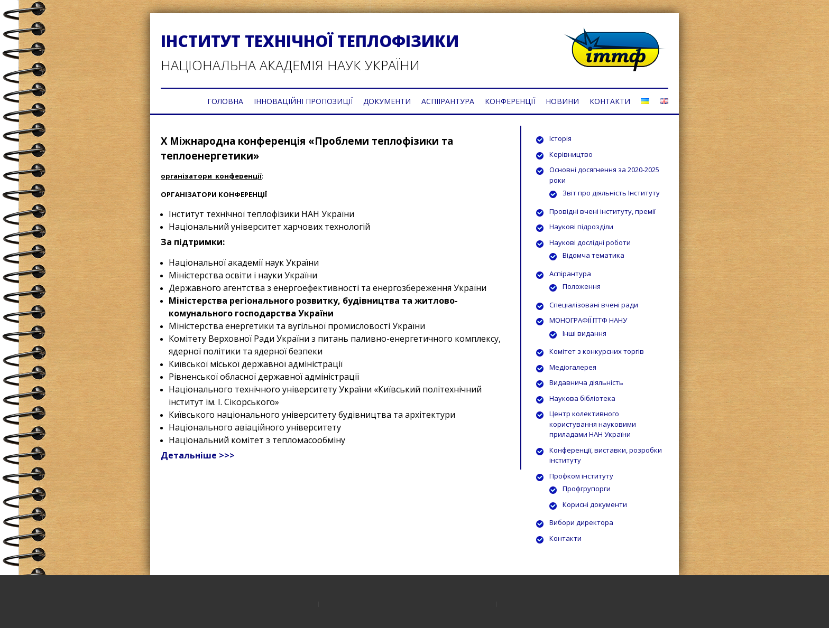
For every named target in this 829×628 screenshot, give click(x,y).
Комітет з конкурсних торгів (596, 351)
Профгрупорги (587, 488)
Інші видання (584, 333)
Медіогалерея (572, 367)
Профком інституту (581, 476)
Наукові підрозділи (581, 226)
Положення (582, 286)
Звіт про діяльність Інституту (611, 193)
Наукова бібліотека (582, 398)
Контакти (565, 538)
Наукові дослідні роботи (590, 242)
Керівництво (571, 154)
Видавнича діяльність (586, 382)
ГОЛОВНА (225, 101)
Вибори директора (581, 522)
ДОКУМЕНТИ (387, 101)
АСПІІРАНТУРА (447, 101)
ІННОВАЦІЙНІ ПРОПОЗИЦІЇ (303, 101)
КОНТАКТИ (609, 101)
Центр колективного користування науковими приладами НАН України (592, 424)
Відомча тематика (593, 255)
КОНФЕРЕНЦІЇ (510, 101)
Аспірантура (570, 273)
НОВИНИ (562, 101)
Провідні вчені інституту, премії (602, 211)
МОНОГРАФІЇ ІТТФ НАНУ (588, 320)
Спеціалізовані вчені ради (593, 305)
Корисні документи (595, 504)
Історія (560, 138)
